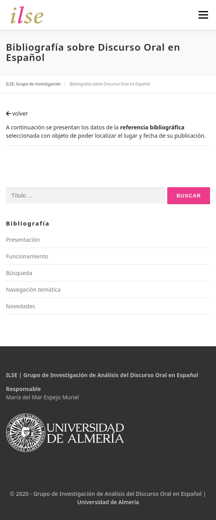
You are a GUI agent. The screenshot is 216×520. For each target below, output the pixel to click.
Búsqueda (19, 273)
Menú (203, 15)
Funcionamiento (27, 256)
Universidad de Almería (108, 502)
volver (17, 113)
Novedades (20, 306)
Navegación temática (33, 289)
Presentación (23, 239)
